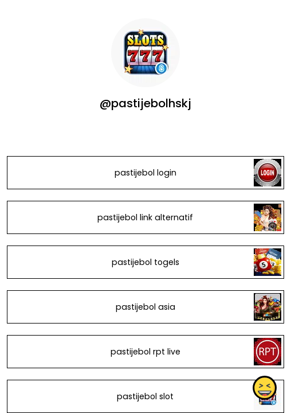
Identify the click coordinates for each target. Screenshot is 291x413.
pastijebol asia (145, 307)
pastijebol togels (145, 262)
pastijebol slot (145, 396)
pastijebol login (145, 172)
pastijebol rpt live (145, 351)
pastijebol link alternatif (145, 217)
